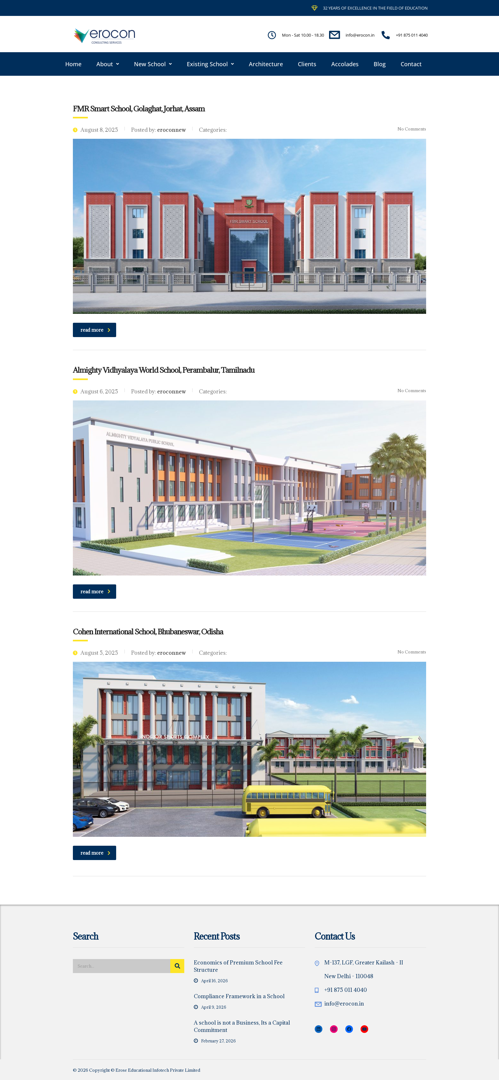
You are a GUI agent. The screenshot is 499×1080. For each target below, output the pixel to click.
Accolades (345, 64)
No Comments (408, 129)
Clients (307, 64)
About (107, 64)
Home (73, 64)
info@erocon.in (344, 1003)
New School (153, 64)
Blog (380, 64)
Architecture (266, 64)
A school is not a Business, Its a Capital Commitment (242, 1026)
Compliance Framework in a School (239, 996)
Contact (411, 64)
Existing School (210, 64)
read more (95, 330)
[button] (108, 64)
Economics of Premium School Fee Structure (238, 966)
